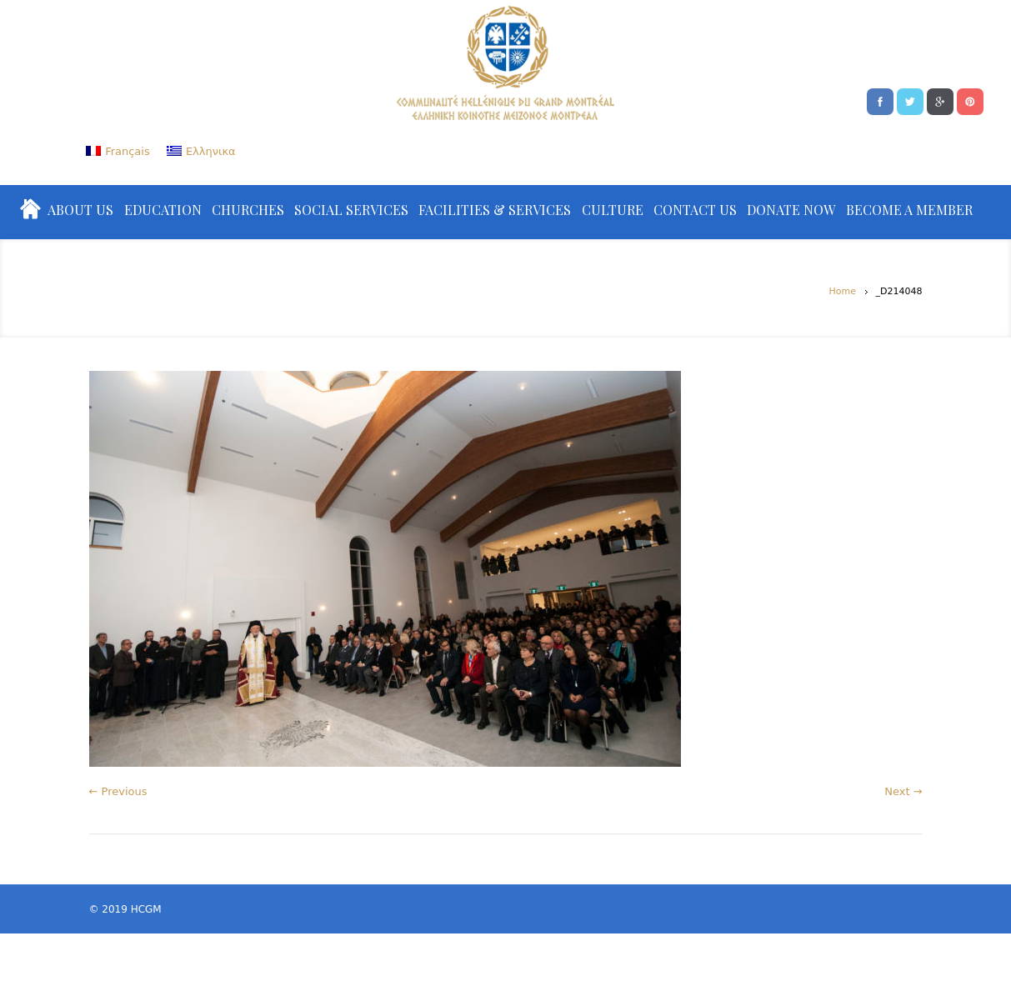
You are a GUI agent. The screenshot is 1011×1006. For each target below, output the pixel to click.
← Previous (118, 791)
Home (842, 291)
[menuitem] (118, 151)
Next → (903, 791)
